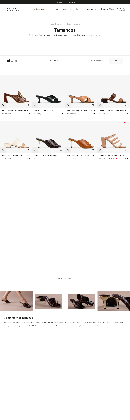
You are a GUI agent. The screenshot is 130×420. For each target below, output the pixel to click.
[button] (3, 105)
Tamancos (77, 24)
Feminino (62, 24)
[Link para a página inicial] (54, 24)
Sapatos (69, 24)
